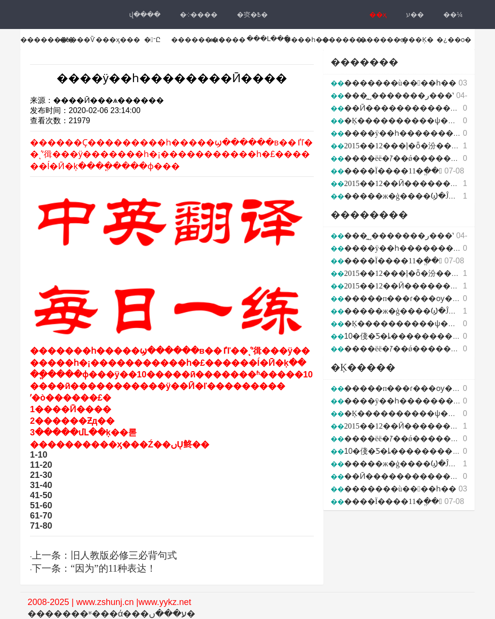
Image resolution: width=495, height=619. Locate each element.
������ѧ (344, 39)
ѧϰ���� (228, 39)
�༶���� (199, 14)
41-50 (41, 495)
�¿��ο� (454, 39)
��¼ (453, 14)
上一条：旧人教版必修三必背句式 (104, 555)
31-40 (41, 485)
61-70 (41, 515)
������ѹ (384, 39)
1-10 (38, 455)
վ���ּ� (144, 14)
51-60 (41, 505)
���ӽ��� (118, 39)
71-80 (41, 526)
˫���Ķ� (416, 39)
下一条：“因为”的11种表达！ (94, 568)
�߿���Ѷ (77, 39)
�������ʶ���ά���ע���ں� (111, 614)
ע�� (415, 14)
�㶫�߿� (252, 14)
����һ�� (306, 39)
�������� (47, 39)
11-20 (41, 465)
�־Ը (152, 39)
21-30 (41, 475)
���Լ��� (269, 39)
